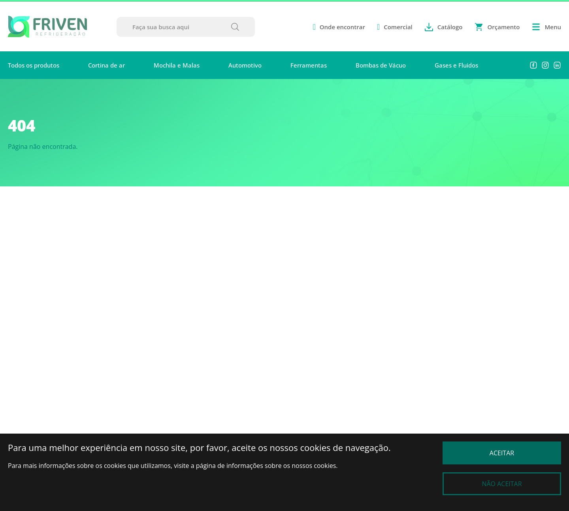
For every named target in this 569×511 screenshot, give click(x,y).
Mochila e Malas (177, 65)
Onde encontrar (339, 27)
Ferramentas (308, 65)
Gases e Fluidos (456, 65)
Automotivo (245, 65)
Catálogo (443, 27)
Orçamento (497, 27)
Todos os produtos (33, 65)
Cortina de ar (106, 65)
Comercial (395, 27)
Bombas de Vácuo (381, 65)
